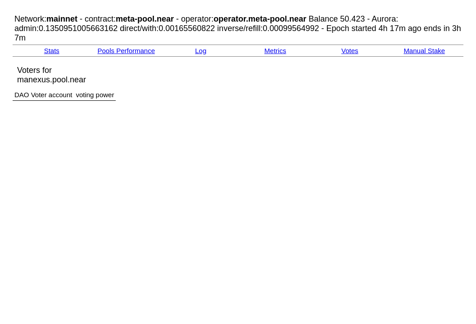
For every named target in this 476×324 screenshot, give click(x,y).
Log (200, 50)
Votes (349, 50)
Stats (51, 50)
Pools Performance (126, 50)
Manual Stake (424, 50)
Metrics (275, 50)
